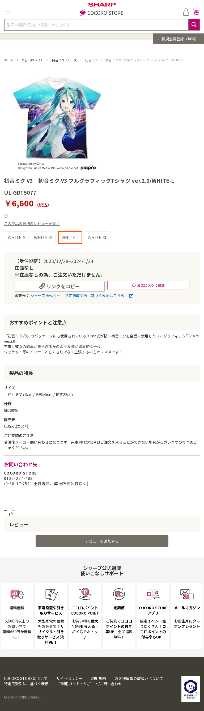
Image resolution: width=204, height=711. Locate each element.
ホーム (9, 60)
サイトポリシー (69, 678)
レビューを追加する (102, 541)
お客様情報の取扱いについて (139, 678)
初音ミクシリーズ (65, 60)
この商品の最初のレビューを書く (32, 223)
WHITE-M (43, 237)
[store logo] (102, 13)
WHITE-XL (97, 237)
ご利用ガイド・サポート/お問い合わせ (89, 683)
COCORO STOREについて (26, 678)
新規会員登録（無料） (180, 38)
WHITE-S (17, 237)
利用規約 (98, 678)
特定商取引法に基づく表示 (26, 683)
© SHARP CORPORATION (22, 697)
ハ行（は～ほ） (33, 60)
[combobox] (102, 25)
